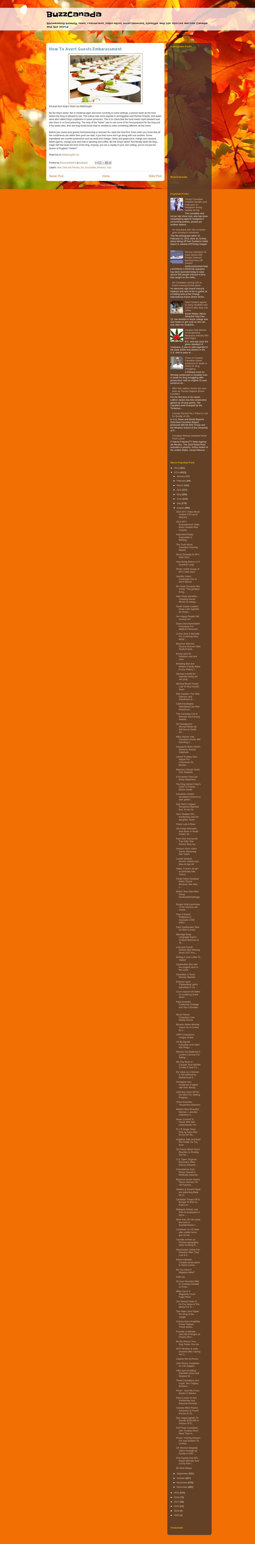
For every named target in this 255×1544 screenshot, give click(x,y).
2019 (177, 1510)
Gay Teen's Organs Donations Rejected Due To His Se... (187, 807)
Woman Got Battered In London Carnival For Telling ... (188, 1054)
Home (106, 176)
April (179, 489)
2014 (177, 472)
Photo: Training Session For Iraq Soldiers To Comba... (188, 1441)
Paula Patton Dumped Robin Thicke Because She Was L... (187, 882)
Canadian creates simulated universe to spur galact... (188, 797)
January (181, 476)
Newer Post (56, 176)
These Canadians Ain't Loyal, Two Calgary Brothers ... (187, 1383)
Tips (109, 167)
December (182, 1487)
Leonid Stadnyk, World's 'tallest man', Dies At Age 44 (188, 861)
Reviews (101, 167)
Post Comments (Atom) (112, 185)
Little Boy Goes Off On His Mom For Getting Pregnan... (188, 1095)
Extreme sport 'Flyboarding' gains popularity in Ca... (187, 984)
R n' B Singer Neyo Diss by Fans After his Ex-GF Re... (186, 1132)
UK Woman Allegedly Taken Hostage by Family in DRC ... (187, 1450)
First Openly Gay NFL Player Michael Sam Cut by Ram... (187, 1461)
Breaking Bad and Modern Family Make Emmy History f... (188, 666)
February (182, 480)
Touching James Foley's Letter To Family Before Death (188, 787)
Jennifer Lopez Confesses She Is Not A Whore (186, 579)
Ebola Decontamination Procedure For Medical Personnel (188, 626)
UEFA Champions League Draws (185, 1036)
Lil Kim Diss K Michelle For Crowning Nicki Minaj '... (187, 636)
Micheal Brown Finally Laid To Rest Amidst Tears (187, 686)
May (179, 494)
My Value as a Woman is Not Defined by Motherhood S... (187, 1075)
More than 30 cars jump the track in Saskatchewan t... (188, 1222)
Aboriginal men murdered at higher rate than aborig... (187, 1085)
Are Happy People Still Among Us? (187, 618)
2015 (177, 1492)
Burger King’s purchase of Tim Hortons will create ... (188, 907)
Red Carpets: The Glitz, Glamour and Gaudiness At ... (188, 696)
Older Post (155, 176)
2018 (177, 1506)
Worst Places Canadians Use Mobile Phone (185, 1017)
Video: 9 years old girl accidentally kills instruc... (187, 871)
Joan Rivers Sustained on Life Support (187, 1364)
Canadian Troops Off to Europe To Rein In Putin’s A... (188, 1202)
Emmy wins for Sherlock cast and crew (186, 656)
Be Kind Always (184, 1468)
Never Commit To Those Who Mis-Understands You (186, 1122)
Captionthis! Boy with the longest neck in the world (187, 967)
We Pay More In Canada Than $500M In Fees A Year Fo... (188, 1065)
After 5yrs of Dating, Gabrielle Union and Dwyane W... (187, 1373)
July (179, 503)
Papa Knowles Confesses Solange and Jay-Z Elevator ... (187, 1005)
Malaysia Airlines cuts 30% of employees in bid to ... (188, 1212)
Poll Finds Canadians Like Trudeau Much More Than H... (187, 1430)
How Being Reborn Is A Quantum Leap (188, 563)
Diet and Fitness (71, 167)
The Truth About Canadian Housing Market (187, 547)
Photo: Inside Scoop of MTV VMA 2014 (187, 570)
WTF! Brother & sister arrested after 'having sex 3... (188, 1351)
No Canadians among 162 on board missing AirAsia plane (187, 284)
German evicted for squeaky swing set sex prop (186, 676)
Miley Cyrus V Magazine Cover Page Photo (186, 1294)
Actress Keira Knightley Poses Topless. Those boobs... (188, 1324)
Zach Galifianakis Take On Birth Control (187, 928)
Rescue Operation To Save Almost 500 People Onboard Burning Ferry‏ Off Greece (195, 257)
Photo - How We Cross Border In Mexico (187, 1392)
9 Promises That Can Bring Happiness (187, 778)
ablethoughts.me (70, 154)
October (181, 1478)
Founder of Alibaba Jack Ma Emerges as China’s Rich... (188, 1334)
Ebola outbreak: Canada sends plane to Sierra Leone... (188, 1262)
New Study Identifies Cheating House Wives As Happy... (186, 599)
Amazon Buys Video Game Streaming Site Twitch (186, 851)
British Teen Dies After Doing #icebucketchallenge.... (188, 895)
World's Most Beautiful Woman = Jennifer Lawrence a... (187, 1112)
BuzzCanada (74, 14)
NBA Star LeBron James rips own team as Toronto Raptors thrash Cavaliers (188, 391)
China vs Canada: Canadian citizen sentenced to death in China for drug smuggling (196, 363)
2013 (177, 468)
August (181, 508)
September (183, 1473)
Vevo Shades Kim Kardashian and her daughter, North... (187, 817)
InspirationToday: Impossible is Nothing (184, 537)
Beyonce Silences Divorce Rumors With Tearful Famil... (188, 646)
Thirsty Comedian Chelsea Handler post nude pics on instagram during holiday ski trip (196, 205)
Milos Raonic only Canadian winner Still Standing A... (188, 739)
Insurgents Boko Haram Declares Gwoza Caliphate (188, 749)
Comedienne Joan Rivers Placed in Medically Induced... (187, 1172)
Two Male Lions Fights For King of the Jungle (187, 1314)
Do (82, 167)
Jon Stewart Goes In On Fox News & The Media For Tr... (187, 1304)
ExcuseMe (90, 167)
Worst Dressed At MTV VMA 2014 (187, 556)
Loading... (175, 182)
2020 (177, 1515)
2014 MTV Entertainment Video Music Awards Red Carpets (188, 525)
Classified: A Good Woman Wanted (185, 976)
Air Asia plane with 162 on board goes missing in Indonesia (188, 231)
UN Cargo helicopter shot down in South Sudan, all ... (187, 831)
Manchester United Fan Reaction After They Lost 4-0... (188, 1252)
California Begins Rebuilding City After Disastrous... (188, 706)
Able (59, 167)
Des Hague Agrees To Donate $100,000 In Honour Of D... (187, 1421)
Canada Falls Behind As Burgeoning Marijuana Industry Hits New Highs (196, 334)
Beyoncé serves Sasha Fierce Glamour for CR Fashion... (188, 1182)
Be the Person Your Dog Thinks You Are (187, 1343)
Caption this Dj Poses (187, 1358)
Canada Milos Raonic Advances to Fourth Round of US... (187, 1410)
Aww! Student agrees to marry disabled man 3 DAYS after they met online (196, 306)
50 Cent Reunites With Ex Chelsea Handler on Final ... (187, 1284)
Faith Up (180, 1277)
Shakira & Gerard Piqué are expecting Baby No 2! (188, 1192)
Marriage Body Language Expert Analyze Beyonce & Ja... (187, 938)
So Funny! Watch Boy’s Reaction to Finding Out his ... (188, 1152)
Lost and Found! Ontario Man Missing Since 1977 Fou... (188, 950)
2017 (177, 1501)
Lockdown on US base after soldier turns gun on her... (187, 1232)
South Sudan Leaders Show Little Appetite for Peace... (187, 609)
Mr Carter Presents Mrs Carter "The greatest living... (188, 589)
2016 (177, 1497)
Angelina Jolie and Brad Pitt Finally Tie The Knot (188, 1142)
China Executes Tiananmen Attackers (188, 1103)
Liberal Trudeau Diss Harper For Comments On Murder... (186, 760)
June (179, 498)
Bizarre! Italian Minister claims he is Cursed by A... (187, 1027)
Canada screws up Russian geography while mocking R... (187, 1242)
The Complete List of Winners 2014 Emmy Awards (188, 717)
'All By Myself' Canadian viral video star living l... (188, 1045)
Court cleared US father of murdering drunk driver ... (188, 994)
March (180, 485)
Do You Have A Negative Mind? (185, 1271)
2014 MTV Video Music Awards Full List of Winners (188, 514)
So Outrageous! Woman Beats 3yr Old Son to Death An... (186, 728)
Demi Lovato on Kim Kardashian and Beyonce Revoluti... (187, 1400)
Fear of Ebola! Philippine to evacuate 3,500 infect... (185, 918)
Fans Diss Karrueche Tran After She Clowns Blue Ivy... (186, 841)
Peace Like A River (185, 824)
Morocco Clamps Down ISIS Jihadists (188, 771)
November (182, 1482)
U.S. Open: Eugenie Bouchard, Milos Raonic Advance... (186, 1162)
